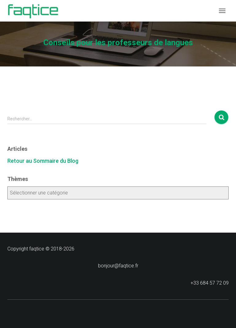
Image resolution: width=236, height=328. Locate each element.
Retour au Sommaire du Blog (42, 161)
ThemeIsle (143, 313)
